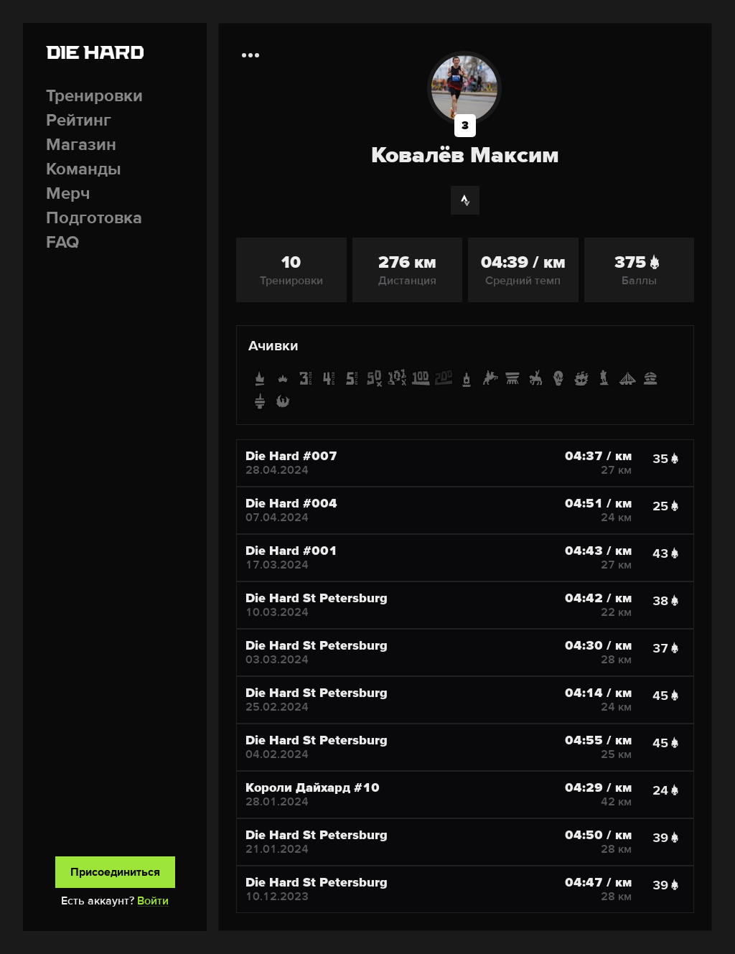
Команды (83, 169)
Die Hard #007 (291, 456)
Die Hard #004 (291, 503)
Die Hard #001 (291, 550)
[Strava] (465, 200)
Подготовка (94, 217)
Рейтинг (78, 120)
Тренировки (94, 95)
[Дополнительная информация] (250, 55)
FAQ (62, 242)
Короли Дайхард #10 (312, 787)
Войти (153, 901)
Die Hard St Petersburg (316, 598)
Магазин (81, 144)
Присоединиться (115, 872)
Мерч (68, 193)
